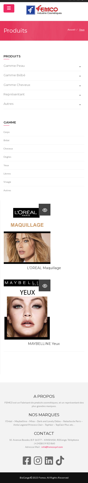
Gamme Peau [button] (42, 66)
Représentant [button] (42, 94)
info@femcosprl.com (52, 446)
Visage (7, 181)
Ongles (7, 156)
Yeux (6, 165)
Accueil (71, 29)
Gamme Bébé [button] (42, 75)
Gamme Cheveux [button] (42, 85)
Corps (7, 132)
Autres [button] (42, 104)
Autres (7, 190)
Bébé (6, 140)
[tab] (44, 66)
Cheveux (8, 148)
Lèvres (7, 173)
